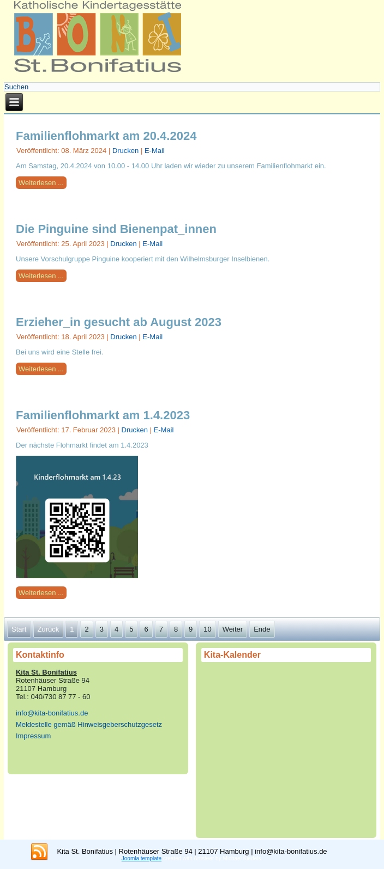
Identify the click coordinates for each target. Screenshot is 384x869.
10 (207, 629)
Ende (262, 629)
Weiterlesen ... (41, 183)
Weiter (233, 629)
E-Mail (155, 150)
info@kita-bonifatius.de (52, 713)
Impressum (33, 736)
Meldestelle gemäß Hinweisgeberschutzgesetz (89, 724)
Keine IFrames (286, 746)
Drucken (126, 150)
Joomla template (141, 858)
